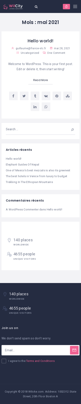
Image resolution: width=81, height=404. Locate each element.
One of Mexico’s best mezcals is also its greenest (38, 170)
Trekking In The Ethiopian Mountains (29, 182)
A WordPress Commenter (22, 209)
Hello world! (40, 41)
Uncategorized (30, 52)
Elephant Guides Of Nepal (22, 164)
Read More (40, 80)
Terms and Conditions (40, 361)
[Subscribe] (74, 350)
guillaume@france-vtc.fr (31, 48)
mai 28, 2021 (60, 48)
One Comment (54, 52)
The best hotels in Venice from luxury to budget (36, 176)
